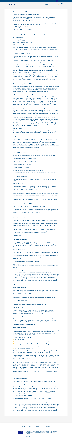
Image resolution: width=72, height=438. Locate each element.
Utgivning (31, 426)
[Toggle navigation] (62, 4)
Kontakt (23, 426)
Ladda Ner (48, 426)
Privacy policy (39, 426)
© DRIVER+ (28, 436)
